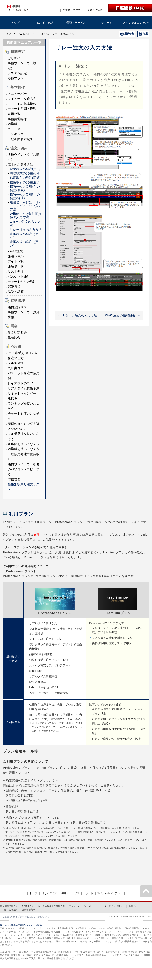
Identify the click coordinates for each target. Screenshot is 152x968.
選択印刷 (129, 33)
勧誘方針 (133, 906)
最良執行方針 (11, 909)
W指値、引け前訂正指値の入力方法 (25, 215)
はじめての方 (45, 22)
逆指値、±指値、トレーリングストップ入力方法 (26, 206)
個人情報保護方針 (9, 906)
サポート (106, 22)
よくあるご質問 (94, 10)
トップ (15, 22)
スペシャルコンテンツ (137, 22)
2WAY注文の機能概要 (119, 315)
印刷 (145, 33)
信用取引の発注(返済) (25, 182)
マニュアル (24, 33)
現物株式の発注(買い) (25, 169)
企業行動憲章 (28, 909)
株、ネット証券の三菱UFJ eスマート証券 (21, 925)
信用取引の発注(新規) (25, 177)
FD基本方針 (28, 906)
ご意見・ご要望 (72, 10)
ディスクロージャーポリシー (83, 906)
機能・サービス (76, 22)
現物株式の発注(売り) (25, 173)
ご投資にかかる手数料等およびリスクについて (25, 916)
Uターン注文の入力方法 (80, 315)
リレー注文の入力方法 (26, 229)
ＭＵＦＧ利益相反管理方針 (51, 906)
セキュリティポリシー (113, 906)
